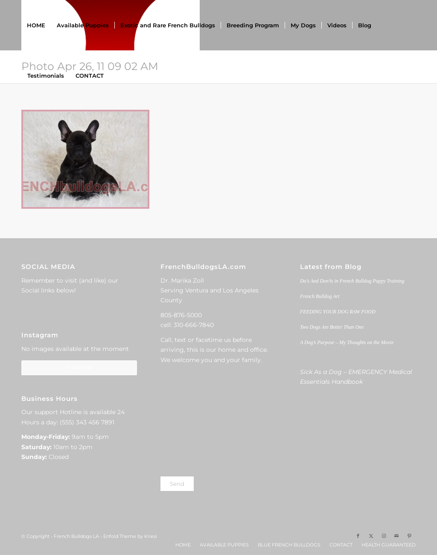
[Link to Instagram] (383, 535)
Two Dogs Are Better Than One (332, 327)
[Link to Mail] (396, 535)
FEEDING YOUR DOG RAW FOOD (338, 312)
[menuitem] (36, 25)
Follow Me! (79, 367)
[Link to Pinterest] (409, 535)
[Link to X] (370, 535)
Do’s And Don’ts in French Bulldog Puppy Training (352, 281)
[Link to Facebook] (358, 535)
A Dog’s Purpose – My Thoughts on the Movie (347, 342)
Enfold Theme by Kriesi (130, 536)
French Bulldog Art (319, 296)
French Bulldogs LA (76, 536)
